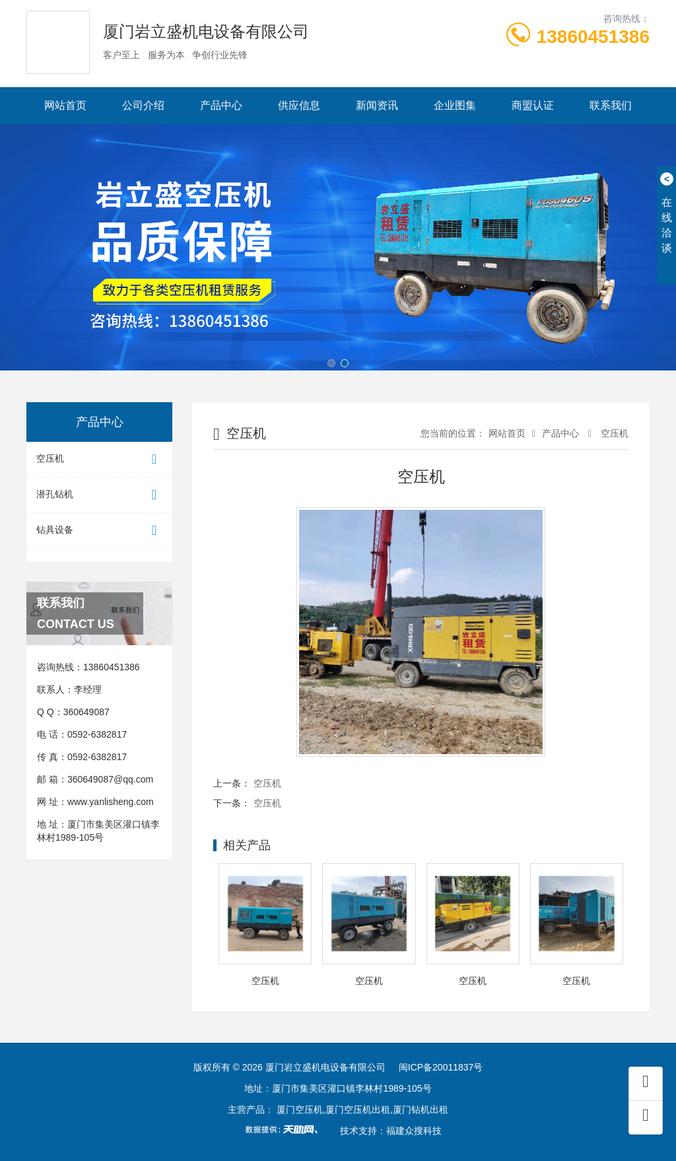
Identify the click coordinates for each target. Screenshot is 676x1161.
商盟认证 (533, 105)
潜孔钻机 (99, 495)
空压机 (99, 459)
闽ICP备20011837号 (441, 1067)
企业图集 (455, 105)
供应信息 (299, 105)
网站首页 (65, 105)
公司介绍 (143, 105)
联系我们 (611, 105)
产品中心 (221, 105)
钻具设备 (99, 530)
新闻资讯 (377, 105)
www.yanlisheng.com (110, 801)
